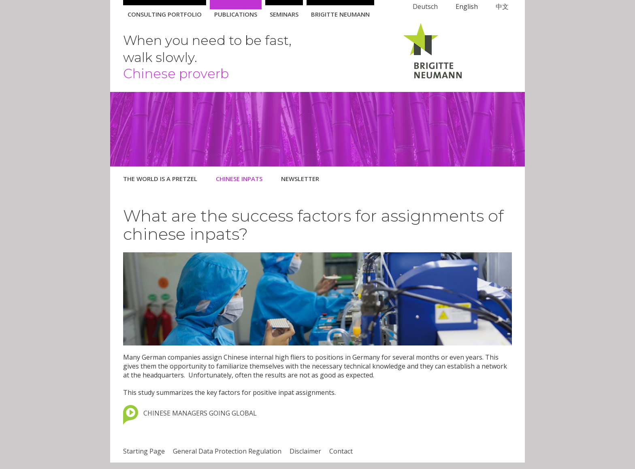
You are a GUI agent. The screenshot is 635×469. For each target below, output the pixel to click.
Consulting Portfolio (165, 14)
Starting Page (144, 451)
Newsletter (300, 179)
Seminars (284, 14)
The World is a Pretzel (160, 179)
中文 (502, 6)
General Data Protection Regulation (227, 451)
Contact (341, 451)
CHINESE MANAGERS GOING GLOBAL (200, 413)
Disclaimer (305, 451)
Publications (235, 14)
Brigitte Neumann (340, 14)
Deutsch (425, 6)
